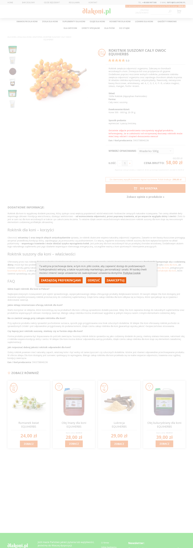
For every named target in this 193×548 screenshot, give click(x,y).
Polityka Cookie (132, 272)
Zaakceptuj (115, 280)
